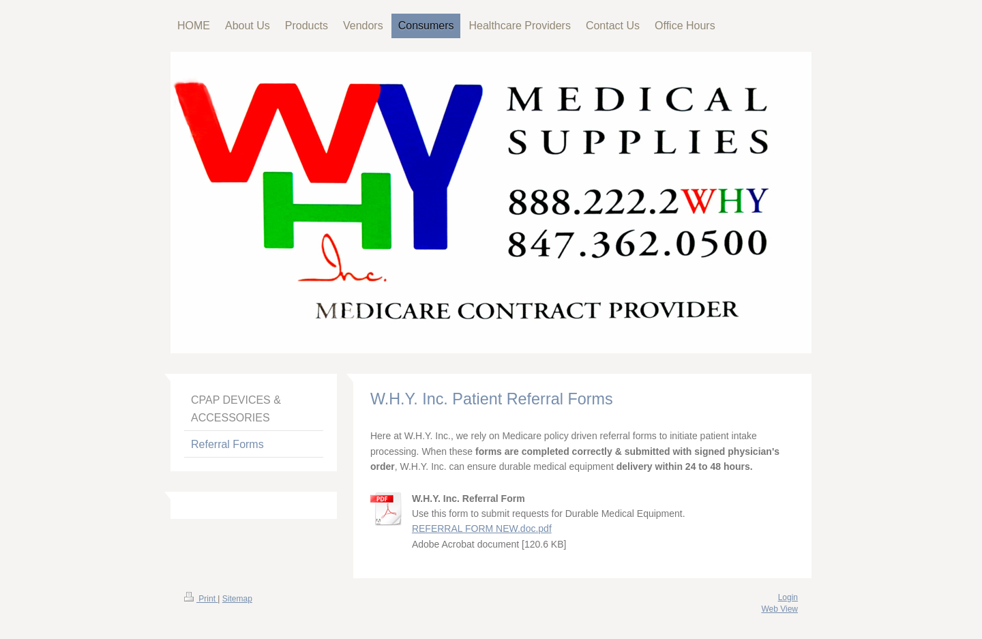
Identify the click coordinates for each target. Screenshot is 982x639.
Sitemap (237, 599)
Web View (779, 609)
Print (201, 599)
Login (788, 597)
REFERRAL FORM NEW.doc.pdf (482, 528)
